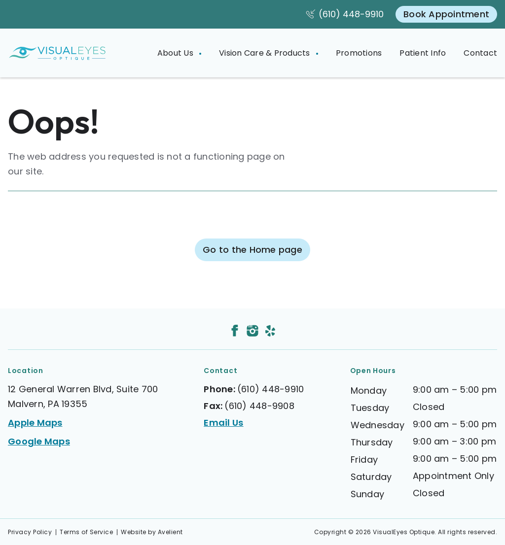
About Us (176, 53)
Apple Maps (35, 422)
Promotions (359, 53)
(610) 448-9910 (351, 14)
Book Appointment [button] (446, 14)
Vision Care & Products (265, 53)
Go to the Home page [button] (252, 249)
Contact (480, 53)
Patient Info (422, 53)
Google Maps (39, 441)
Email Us (223, 422)
